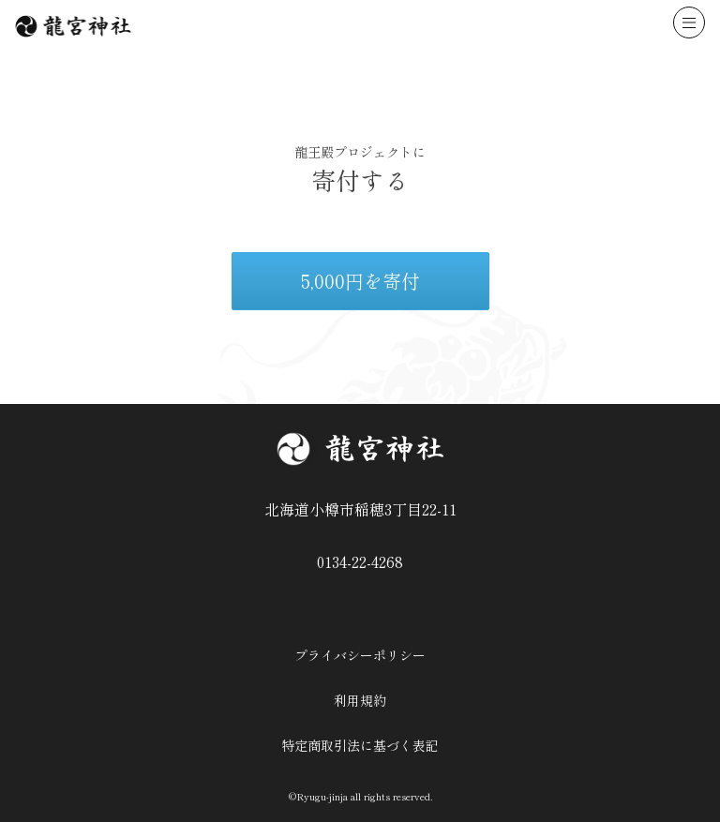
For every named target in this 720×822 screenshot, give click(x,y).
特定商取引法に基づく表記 (360, 745)
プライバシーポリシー (360, 655)
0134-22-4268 (360, 561)
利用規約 (360, 700)
